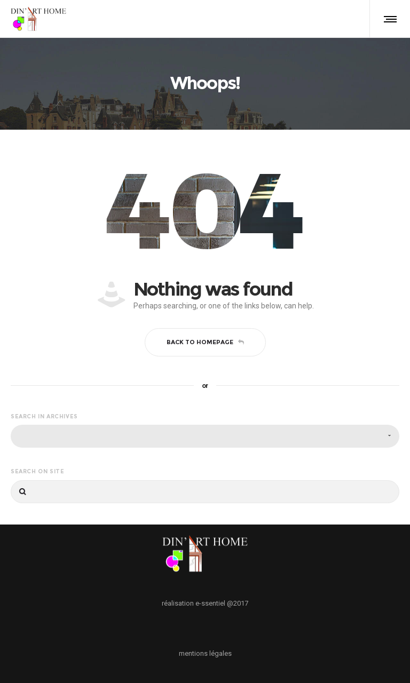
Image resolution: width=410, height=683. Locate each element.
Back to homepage (205, 342)
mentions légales (205, 653)
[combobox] (205, 436)
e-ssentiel (210, 603)
